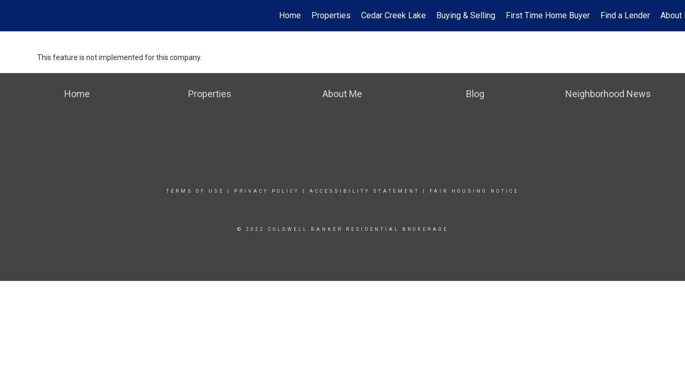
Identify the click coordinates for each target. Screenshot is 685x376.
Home (290, 15)
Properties (331, 15)
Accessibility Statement (364, 191)
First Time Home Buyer (548, 15)
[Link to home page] (13, 15)
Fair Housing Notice (474, 191)
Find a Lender (625, 15)
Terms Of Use (195, 191)
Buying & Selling (465, 15)
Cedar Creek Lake (393, 15)
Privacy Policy (266, 191)
